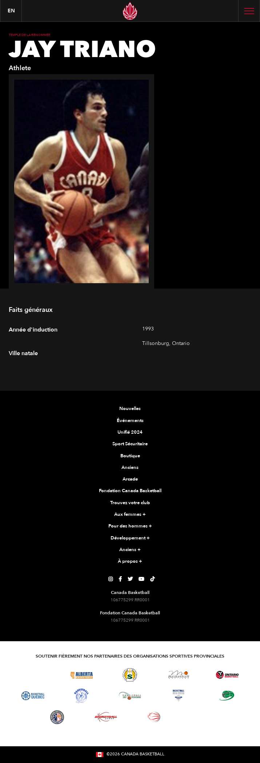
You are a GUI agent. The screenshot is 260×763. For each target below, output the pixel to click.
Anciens (130, 467)
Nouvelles (130, 408)
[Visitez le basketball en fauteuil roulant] (154, 716)
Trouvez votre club (130, 502)
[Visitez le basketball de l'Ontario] (227, 675)
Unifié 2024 (130, 432)
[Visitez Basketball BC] (32, 674)
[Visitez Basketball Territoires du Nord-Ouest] (81, 695)
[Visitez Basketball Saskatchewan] (130, 675)
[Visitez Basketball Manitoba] (178, 674)
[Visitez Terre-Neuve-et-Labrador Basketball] (57, 717)
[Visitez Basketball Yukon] (106, 717)
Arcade (130, 479)
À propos (130, 561)
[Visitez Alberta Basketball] (81, 675)
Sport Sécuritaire (130, 444)
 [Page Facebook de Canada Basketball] (120, 579)
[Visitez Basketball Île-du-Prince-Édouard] (227, 695)
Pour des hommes (130, 526)
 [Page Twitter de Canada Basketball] (130, 579)
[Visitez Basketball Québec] (32, 695)
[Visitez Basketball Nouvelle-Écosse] (178, 695)
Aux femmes (130, 514)
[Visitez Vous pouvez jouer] (202, 717)
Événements (130, 420)
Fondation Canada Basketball (130, 490)
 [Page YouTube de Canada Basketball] (141, 579)
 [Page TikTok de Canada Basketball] (152, 579)
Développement (130, 538)
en (11, 10)
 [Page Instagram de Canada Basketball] (110, 579)
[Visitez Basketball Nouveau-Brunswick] (130, 695)
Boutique (130, 456)
